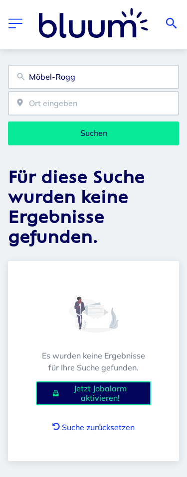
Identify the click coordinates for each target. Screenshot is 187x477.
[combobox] (93, 77)
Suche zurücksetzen (93, 427)
